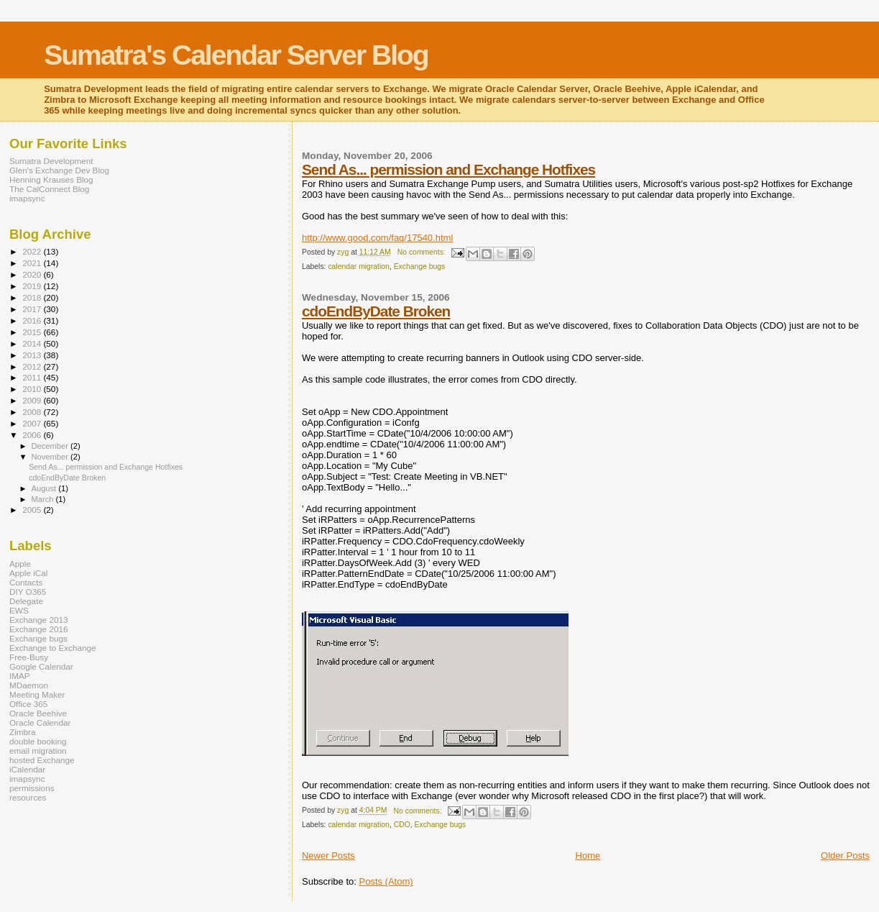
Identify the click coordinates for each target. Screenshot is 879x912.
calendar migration (358, 266)
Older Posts (845, 855)
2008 (32, 411)
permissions (32, 788)
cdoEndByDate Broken (376, 311)
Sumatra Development (51, 160)
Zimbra (22, 732)
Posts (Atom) (386, 881)
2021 (32, 263)
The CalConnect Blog (49, 188)
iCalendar (27, 769)
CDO (402, 825)
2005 (32, 509)
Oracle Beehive (38, 713)
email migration (37, 750)
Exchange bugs (420, 266)
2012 (32, 366)
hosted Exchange (42, 760)
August (45, 488)
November (51, 456)
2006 (32, 434)
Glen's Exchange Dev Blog (59, 170)
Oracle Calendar (39, 722)
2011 (32, 377)
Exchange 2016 (38, 629)
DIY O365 (27, 591)
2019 (32, 286)
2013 (32, 355)
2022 (32, 251)
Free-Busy (28, 657)
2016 (32, 320)
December (51, 446)
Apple (20, 563)
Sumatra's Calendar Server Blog (236, 55)
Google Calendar (41, 666)
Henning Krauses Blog (51, 179)
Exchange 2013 (38, 619)
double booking (38, 741)
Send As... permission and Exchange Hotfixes (448, 169)
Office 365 (28, 703)
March (44, 499)
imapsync (27, 198)
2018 (32, 297)
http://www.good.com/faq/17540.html (377, 237)
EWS (19, 610)
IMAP (19, 675)
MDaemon (28, 685)
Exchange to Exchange (52, 647)
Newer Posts (328, 855)
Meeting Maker (37, 694)
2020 (32, 274)
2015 (32, 332)
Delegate (26, 601)
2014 (32, 343)
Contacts (25, 582)
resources (27, 797)
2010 (32, 388)
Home (588, 855)
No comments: (422, 252)
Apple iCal (28, 573)
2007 (32, 423)
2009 (32, 400)
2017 (32, 309)
